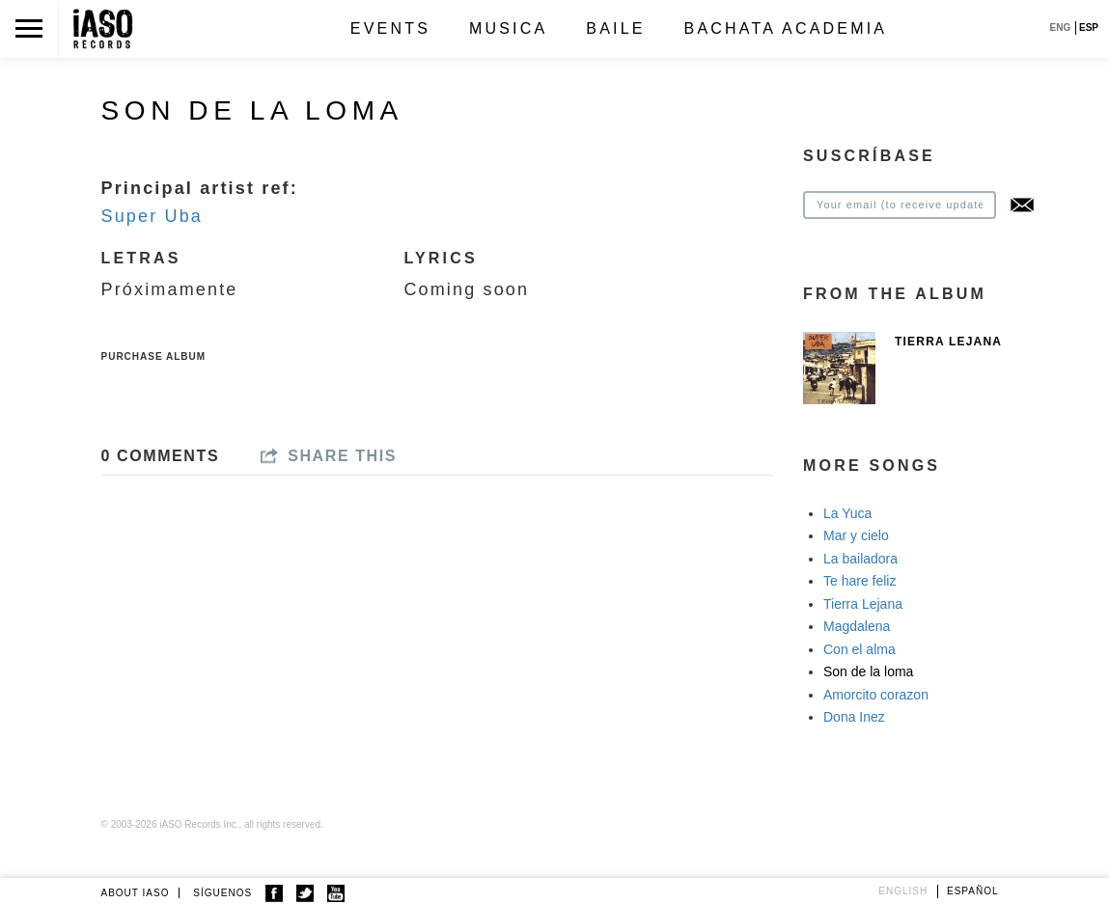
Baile (615, 28)
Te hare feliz (859, 581)
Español (973, 891)
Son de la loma (868, 671)
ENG (1060, 27)
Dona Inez (854, 717)
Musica (508, 28)
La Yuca (847, 513)
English (903, 891)
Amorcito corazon (876, 694)
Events (390, 28)
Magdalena (856, 626)
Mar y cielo (856, 535)
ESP (1088, 27)
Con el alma (859, 649)
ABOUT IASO (135, 893)
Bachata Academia (786, 28)
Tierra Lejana (948, 341)
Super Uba (152, 216)
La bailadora (860, 558)
